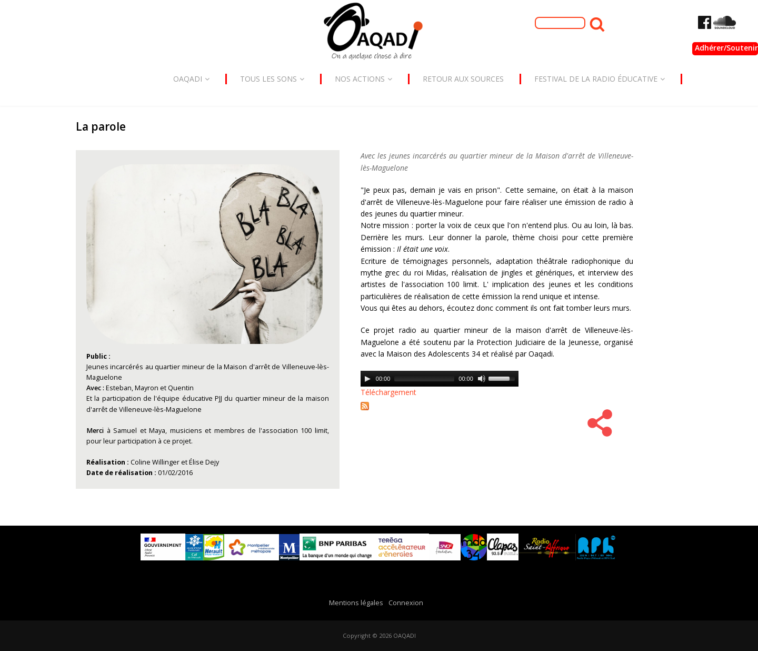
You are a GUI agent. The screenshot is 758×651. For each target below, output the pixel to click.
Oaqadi (191, 79)
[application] (439, 379)
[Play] (367, 378)
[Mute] (481, 378)
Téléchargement (388, 392)
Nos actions (363, 79)
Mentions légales (356, 602)
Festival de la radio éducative (599, 79)
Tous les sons (272, 79)
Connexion (405, 602)
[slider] (424, 378)
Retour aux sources (463, 79)
